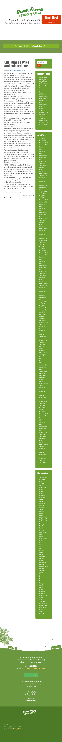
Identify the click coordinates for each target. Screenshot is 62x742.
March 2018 (42, 320)
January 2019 (43, 308)
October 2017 (43, 334)
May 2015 (42, 408)
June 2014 (42, 436)
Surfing (41, 599)
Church (41, 505)
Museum (42, 564)
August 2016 (43, 371)
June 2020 (42, 275)
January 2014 (43, 446)
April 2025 (42, 169)
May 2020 (42, 277)
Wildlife (41, 613)
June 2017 (42, 344)
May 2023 (42, 196)
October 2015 (43, 395)
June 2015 (42, 406)
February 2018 (43, 322)
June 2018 (42, 314)
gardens (41, 544)
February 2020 (43, 283)
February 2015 (43, 414)
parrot (41, 573)
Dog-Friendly (43, 518)
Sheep (41, 589)
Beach (41, 491)
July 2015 (42, 403)
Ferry (40, 534)
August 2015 (43, 401)
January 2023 (43, 202)
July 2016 (42, 373)
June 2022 (42, 220)
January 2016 (43, 385)
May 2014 (42, 438)
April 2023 (42, 198)
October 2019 (43, 295)
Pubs (40, 577)
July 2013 (42, 461)
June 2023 (42, 194)
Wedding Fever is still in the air (15, 193)
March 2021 (42, 251)
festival (41, 536)
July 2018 (42, 312)
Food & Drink (43, 538)
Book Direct (42, 497)
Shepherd (42, 591)
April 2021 (42, 249)
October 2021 (43, 238)
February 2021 (43, 253)
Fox (40, 542)
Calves (41, 499)
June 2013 (42, 463)
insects (41, 552)
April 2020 (42, 279)
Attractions (42, 487)
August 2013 (43, 458)
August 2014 (43, 432)
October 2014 (43, 426)
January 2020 (43, 285)
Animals (41, 483)
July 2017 (42, 342)
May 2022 (42, 222)
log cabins (42, 556)
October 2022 (43, 212)
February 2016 (43, 383)
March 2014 (42, 442)
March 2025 (42, 171)
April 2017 (42, 348)
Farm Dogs (42, 532)
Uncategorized (13, 198)
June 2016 (42, 375)
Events (41, 528)
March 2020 (42, 281)
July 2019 (42, 304)
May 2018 (42, 316)
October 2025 (43, 155)
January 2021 (43, 255)
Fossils (41, 540)
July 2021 (42, 243)
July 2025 (42, 163)
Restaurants (43, 583)
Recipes (41, 581)
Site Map (7, 725)
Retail (41, 585)
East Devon (42, 526)
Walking (41, 609)
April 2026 (42, 139)
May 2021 (42, 247)
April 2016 (42, 379)
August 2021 (43, 240)
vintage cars (43, 607)
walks (41, 611)
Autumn (41, 489)
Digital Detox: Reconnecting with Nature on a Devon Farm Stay (43, 98)
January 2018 (43, 324)
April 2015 (42, 410)
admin (23, 70)
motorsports (42, 562)
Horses (41, 550)
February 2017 (43, 353)
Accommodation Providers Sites (44, 479)
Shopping (42, 593)
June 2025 (42, 165)
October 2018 (43, 310)
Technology (42, 601)
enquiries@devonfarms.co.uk (33, 668)
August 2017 (43, 340)
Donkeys (42, 524)
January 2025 (43, 175)
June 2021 (42, 245)
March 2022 (42, 226)
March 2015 (42, 412)
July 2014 (42, 434)
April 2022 (42, 224)
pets (40, 575)
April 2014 (42, 440)
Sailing (41, 587)
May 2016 (42, 377)
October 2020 (43, 265)
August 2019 (43, 302)
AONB (41, 485)
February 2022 (43, 228)
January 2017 (43, 355)
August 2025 (43, 161)
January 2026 (43, 145)
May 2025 (42, 167)
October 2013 (43, 452)
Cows (41, 516)
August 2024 (43, 192)
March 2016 (42, 381)
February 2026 (43, 143)
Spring (41, 597)
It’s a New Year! (27, 195)
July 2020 (42, 273)
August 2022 (43, 218)
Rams (41, 579)
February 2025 (43, 173)
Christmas (42, 503)
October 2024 (43, 185)
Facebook (28, 700)
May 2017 (42, 346)
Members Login (31, 675)
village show (43, 605)
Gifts (40, 548)
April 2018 (42, 318)
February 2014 (43, 444)
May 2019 (42, 306)
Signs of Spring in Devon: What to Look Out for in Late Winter (43, 120)
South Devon (43, 595)
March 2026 (42, 141)
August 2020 (43, 271)
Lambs (41, 554)
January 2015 (43, 416)
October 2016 (43, 365)
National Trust (43, 566)
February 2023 (43, 200)
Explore (41, 530)
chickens (42, 501)
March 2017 (42, 350)
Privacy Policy (17, 728)
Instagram (34, 700)
